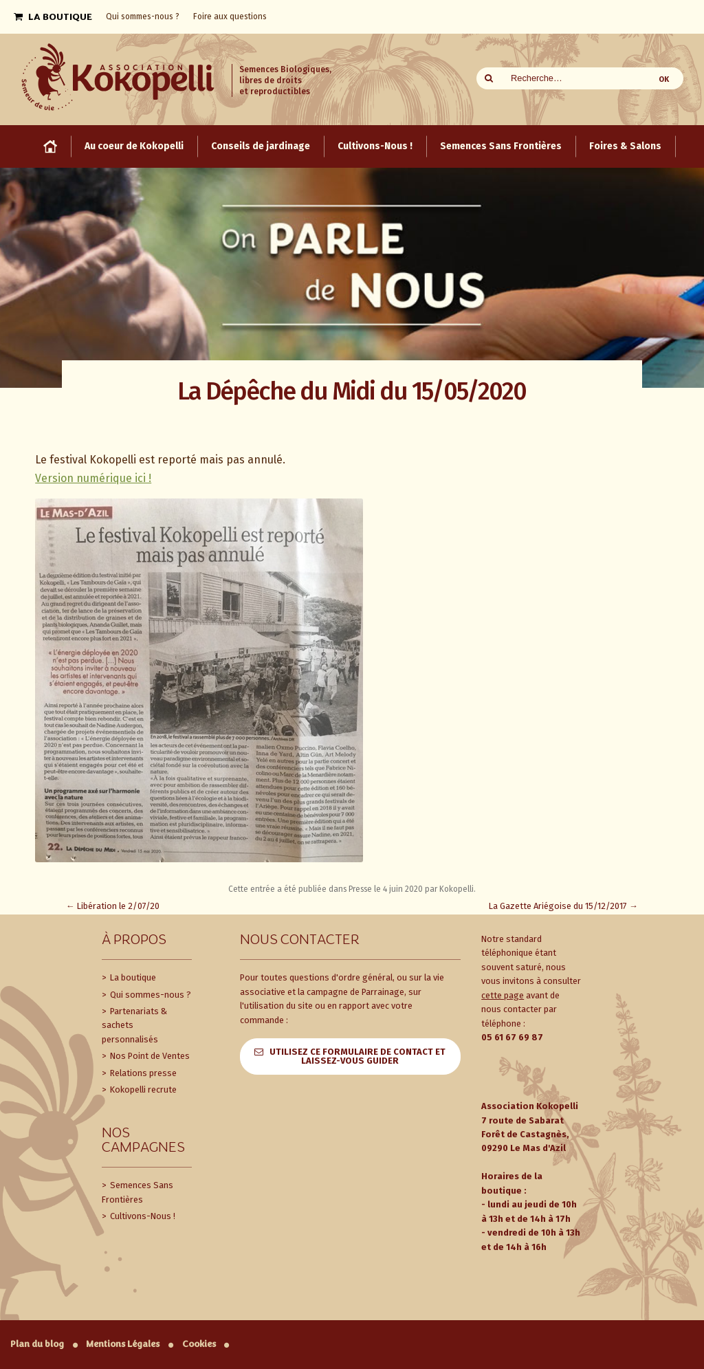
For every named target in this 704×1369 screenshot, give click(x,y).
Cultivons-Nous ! (141, 1216)
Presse (360, 889)
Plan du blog (37, 1344)
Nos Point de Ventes (149, 1056)
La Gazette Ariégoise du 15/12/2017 (563, 906)
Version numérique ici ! (93, 478)
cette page (502, 995)
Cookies (199, 1344)
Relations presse (142, 1073)
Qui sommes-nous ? (149, 994)
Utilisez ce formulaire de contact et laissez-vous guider (358, 1056)
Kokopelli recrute (142, 1089)
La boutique (132, 977)
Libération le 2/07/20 (113, 906)
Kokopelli (456, 889)
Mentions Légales (123, 1344)
